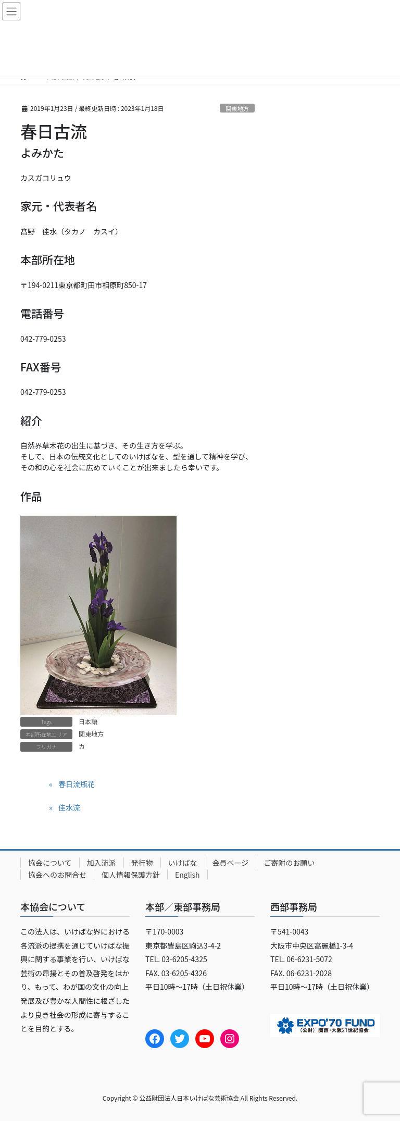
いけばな (182, 862)
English (187, 874)
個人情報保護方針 (131, 874)
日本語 (88, 721)
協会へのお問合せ (57, 874)
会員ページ (231, 862)
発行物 (142, 862)
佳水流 (69, 807)
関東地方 (237, 108)
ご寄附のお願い (289, 862)
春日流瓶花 (76, 784)
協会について (50, 862)
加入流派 (101, 862)
